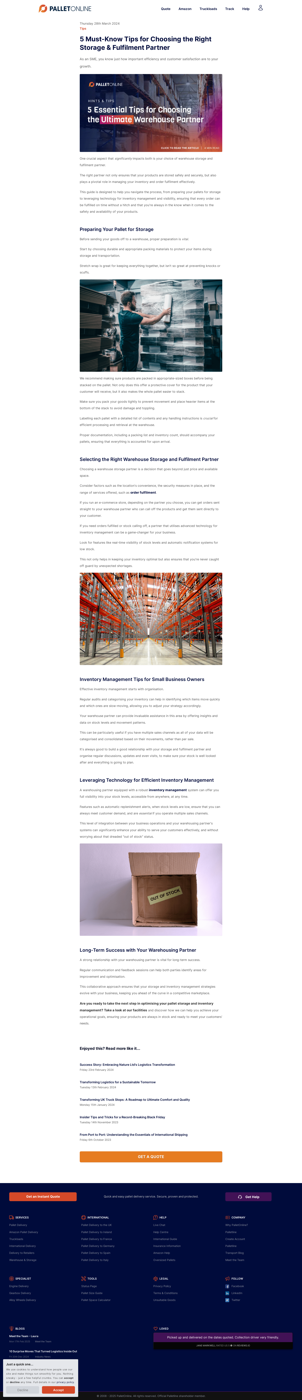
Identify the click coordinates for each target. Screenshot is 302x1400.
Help (246, 9)
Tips (83, 28)
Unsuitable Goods (164, 1300)
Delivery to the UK (96, 1225)
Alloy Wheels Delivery (22, 1300)
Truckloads (208, 9)
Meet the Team (234, 1260)
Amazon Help (161, 1252)
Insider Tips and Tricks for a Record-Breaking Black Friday (122, 1117)
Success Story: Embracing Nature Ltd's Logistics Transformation (127, 1065)
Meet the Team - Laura (23, 1336)
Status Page (89, 1286)
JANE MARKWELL (206, 1345)
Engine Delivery (19, 1286)
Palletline (231, 1232)
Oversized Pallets (164, 1260)
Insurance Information (167, 1246)
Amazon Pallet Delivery (23, 1232)
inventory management (168, 790)
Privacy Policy (162, 1286)
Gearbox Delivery (20, 1293)
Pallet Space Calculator (96, 1300)
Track (229, 9)
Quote (165, 9)
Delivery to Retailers (21, 1252)
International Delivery (22, 1246)
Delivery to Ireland (96, 1232)
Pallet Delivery (18, 1225)
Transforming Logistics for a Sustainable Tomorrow (118, 1082)
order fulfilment (143, 492)
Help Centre (160, 1232)
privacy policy (65, 1382)
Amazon (185, 9)
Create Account (235, 1239)
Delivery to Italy (95, 1260)
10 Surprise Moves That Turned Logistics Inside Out (43, 1351)
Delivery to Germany (98, 1246)
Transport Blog (234, 1252)
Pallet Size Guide (91, 1293)
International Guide (165, 1239)
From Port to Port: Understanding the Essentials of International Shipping (134, 1135)
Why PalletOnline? (236, 1225)
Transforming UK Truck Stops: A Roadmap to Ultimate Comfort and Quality (135, 1100)
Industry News (42, 1356)
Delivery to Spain (95, 1252)
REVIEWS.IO (243, 1345)
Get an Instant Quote (43, 1196)
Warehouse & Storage (22, 1260)
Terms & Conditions (165, 1293)
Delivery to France (96, 1239)
